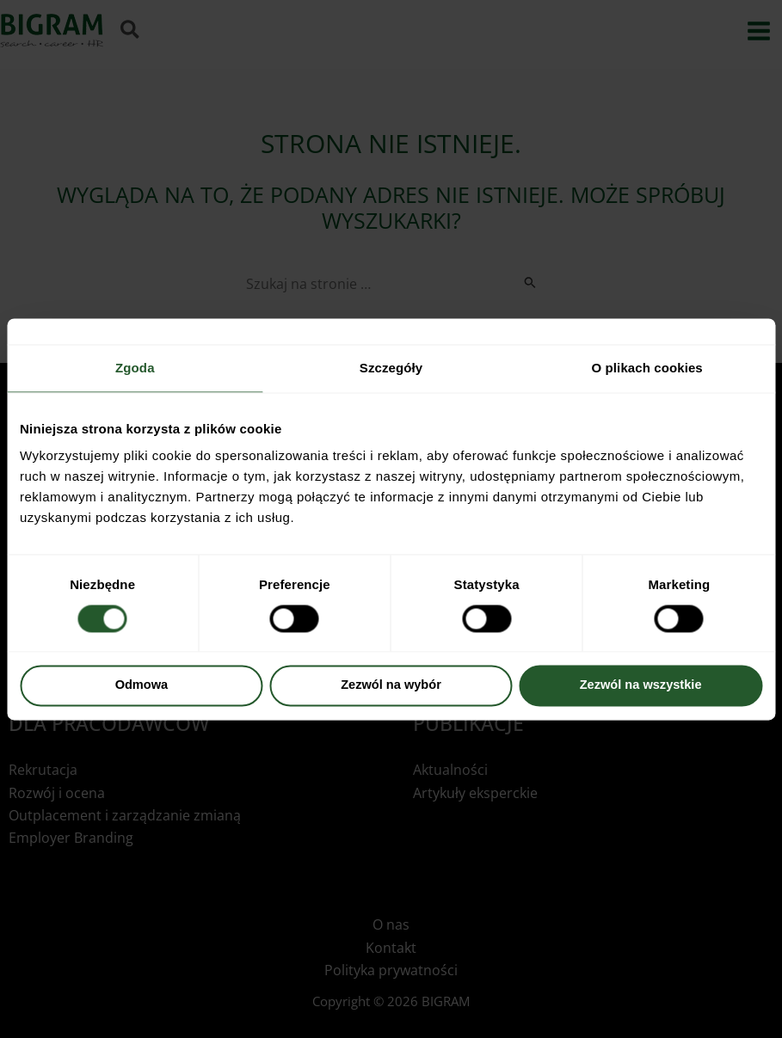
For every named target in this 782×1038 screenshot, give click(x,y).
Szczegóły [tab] (391, 367)
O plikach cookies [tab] (647, 367)
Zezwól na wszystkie (641, 685)
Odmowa (142, 685)
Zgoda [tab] (135, 367)
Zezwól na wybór (391, 685)
